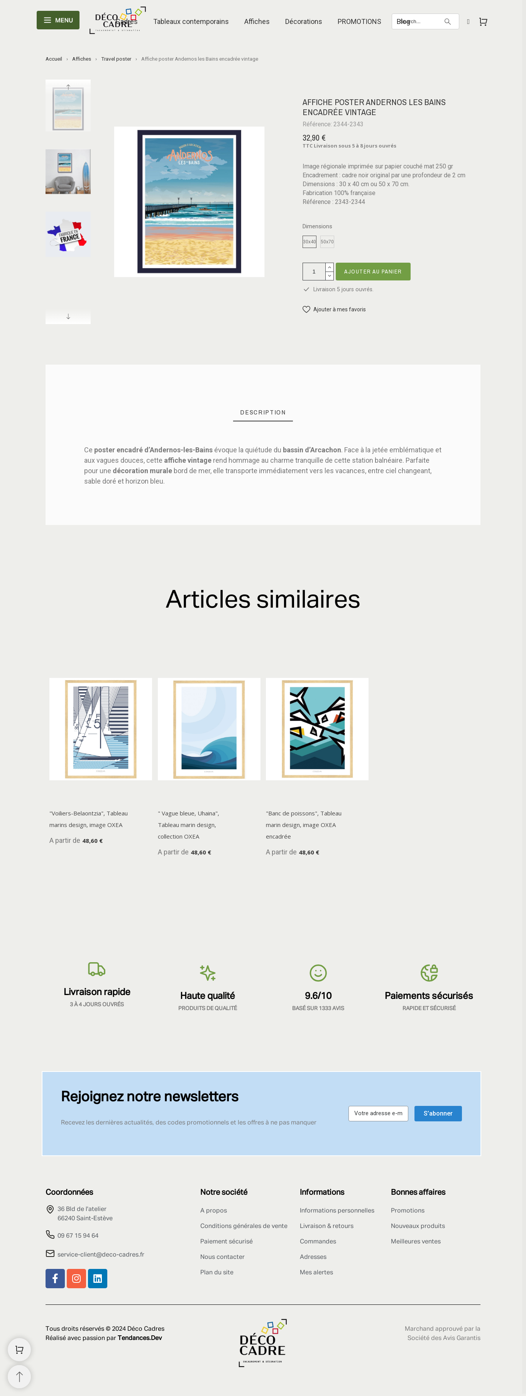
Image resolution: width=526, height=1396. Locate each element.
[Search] (425, 21)
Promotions (408, 1211)
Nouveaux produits (418, 1226)
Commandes (318, 1242)
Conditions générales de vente (244, 1226)
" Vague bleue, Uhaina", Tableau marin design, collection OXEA (188, 824)
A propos (213, 1211)
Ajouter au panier (373, 271)
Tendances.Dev (140, 1338)
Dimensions (317, 226)
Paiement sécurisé (226, 1242)
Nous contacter (222, 1257)
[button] (334, 309)
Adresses (313, 1257)
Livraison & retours (326, 1226)
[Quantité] (314, 271)
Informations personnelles (337, 1211)
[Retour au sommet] (19, 1376)
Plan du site (216, 1273)
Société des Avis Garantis (444, 1338)
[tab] (263, 412)
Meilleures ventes (416, 1242)
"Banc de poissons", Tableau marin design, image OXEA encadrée (304, 824)
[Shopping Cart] (19, 1349)
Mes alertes (316, 1273)
